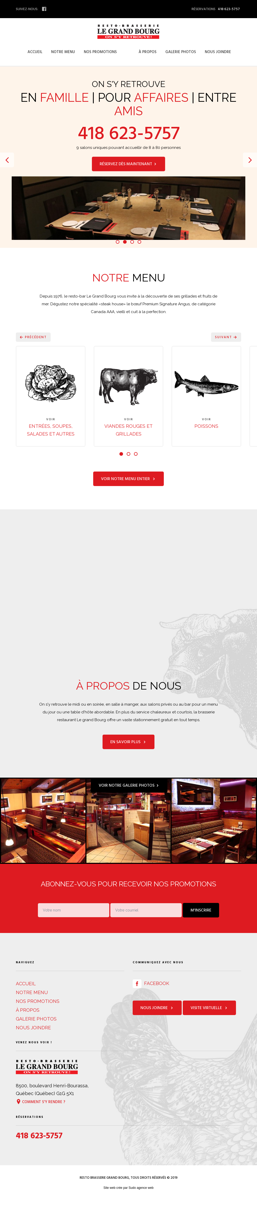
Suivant (226, 337)
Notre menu (63, 52)
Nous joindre (218, 52)
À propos (148, 52)
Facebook (151, 997)
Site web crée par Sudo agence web (129, 1202)
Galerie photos (180, 52)
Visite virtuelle (209, 1021)
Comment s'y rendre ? (40, 1115)
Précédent (33, 337)
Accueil (35, 52)
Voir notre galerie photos (129, 799)
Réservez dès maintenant (128, 164)
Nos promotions (100, 52)
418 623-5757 (129, 133)
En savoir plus (128, 755)
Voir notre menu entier (128, 492)
